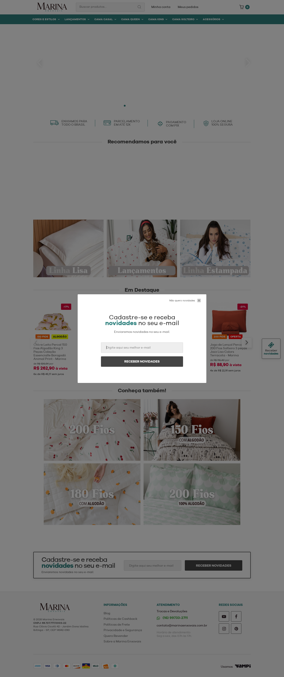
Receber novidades (142, 361)
